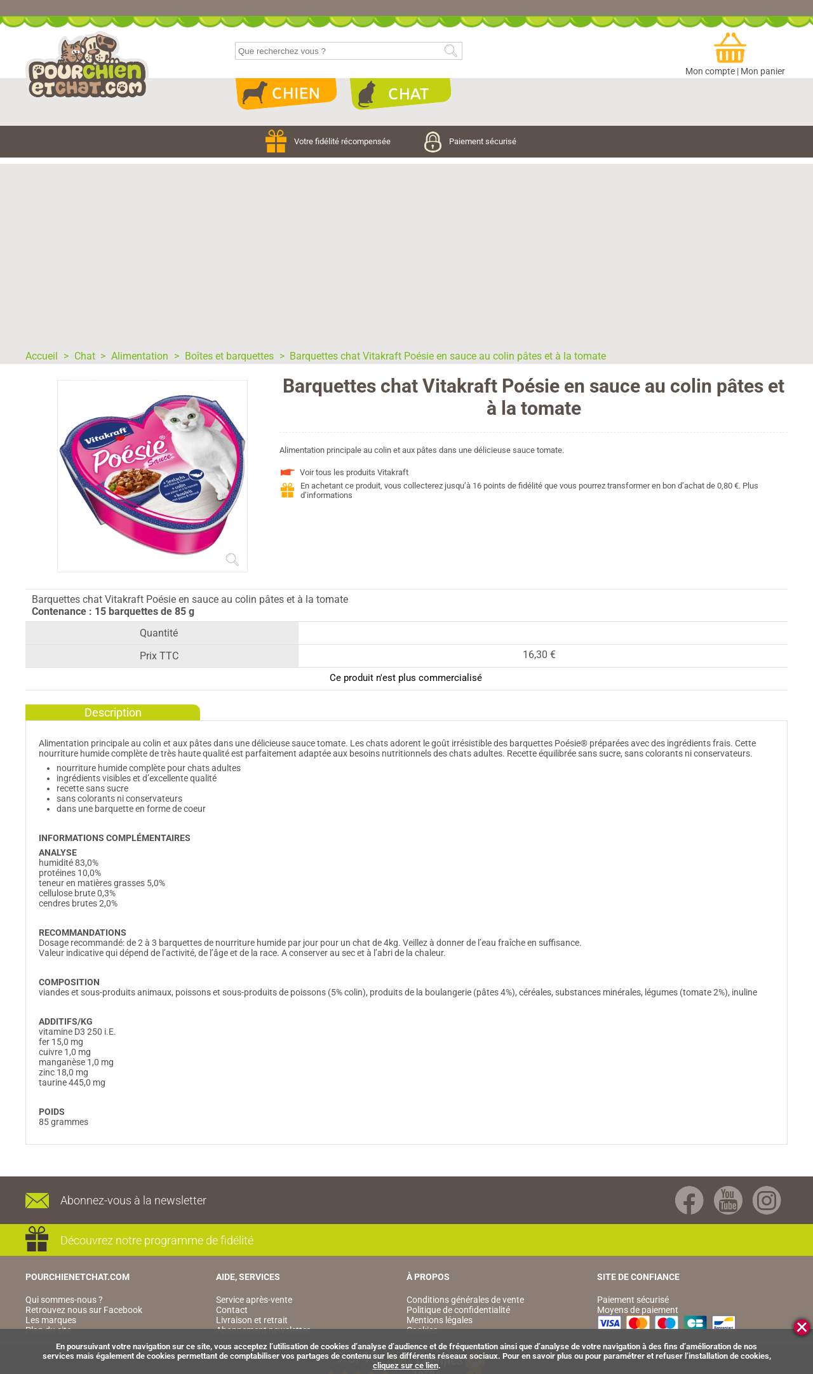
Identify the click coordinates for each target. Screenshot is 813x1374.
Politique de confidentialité (458, 1310)
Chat (400, 94)
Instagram (767, 1200)
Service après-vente (254, 1300)
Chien (286, 94)
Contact (232, 1310)
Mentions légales (439, 1320)
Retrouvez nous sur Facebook (83, 1310)
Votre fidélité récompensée (329, 141)
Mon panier (763, 71)
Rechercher (450, 51)
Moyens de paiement (637, 1310)
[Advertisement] (406, 253)
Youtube (728, 1200)
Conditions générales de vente (465, 1300)
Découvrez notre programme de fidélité (156, 1240)
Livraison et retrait (252, 1320)
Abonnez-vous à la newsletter (133, 1200)
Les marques (50, 1320)
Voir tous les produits (354, 472)
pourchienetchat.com (87, 66)
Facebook (689, 1200)
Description (113, 712)
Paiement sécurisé (470, 141)
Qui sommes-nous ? (64, 1300)
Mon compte (710, 71)
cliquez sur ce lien (405, 1365)
